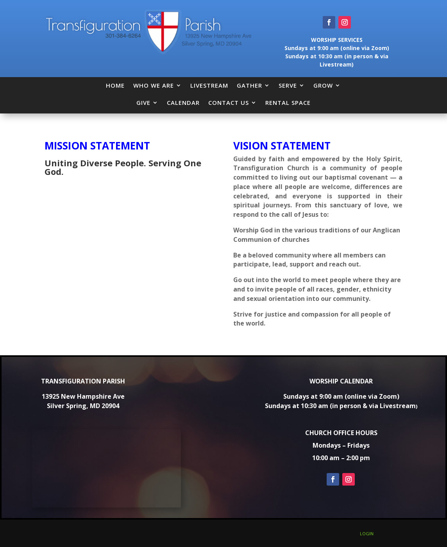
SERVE (288, 85)
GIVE (143, 102)
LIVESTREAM (209, 85)
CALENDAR (183, 102)
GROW (323, 85)
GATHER (249, 85)
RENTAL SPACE (288, 102)
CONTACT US (228, 102)
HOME (115, 85)
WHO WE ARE (153, 85)
